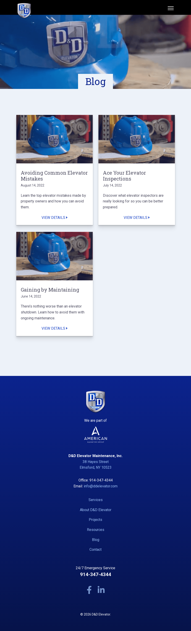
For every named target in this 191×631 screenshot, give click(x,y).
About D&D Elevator (95, 510)
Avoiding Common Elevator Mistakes (54, 176)
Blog (95, 540)
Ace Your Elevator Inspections (124, 176)
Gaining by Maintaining (50, 290)
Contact (95, 549)
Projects (95, 519)
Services (96, 500)
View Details (55, 217)
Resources (95, 530)
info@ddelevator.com (101, 486)
